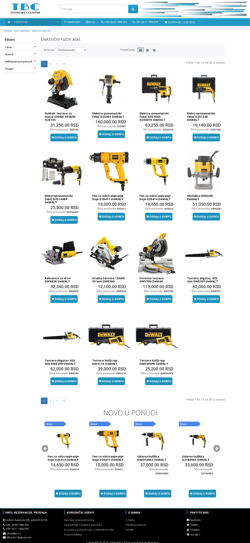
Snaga (20, 68)
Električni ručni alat (41, 30)
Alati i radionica (22, 30)
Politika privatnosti (136, 525)
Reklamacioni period (20, 61)
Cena (20, 47)
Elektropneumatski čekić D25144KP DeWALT (59, 199)
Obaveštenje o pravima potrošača (83, 525)
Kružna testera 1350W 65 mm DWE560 (108, 279)
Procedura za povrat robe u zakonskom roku (89, 529)
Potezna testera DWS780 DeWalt (152, 279)
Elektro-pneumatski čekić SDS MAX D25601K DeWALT (154, 116)
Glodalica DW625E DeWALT (200, 197)
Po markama (72, 22)
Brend (20, 54)
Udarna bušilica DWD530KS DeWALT (151, 458)
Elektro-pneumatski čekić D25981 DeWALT (108, 114)
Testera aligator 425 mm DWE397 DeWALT (202, 279)
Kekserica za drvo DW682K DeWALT (58, 279)
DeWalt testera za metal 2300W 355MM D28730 (60, 116)
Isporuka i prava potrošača (79, 520)
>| (64, 64)
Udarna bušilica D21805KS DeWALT (195, 458)
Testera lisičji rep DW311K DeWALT (104, 362)
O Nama (130, 520)
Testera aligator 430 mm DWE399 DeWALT (60, 362)
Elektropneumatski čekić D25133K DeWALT (201, 116)
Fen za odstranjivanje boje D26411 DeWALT (107, 197)
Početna (8, 30)
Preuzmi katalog (73, 534)
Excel (92, 22)
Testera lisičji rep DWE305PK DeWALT (154, 362)
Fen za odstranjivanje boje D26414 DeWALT (155, 197)
